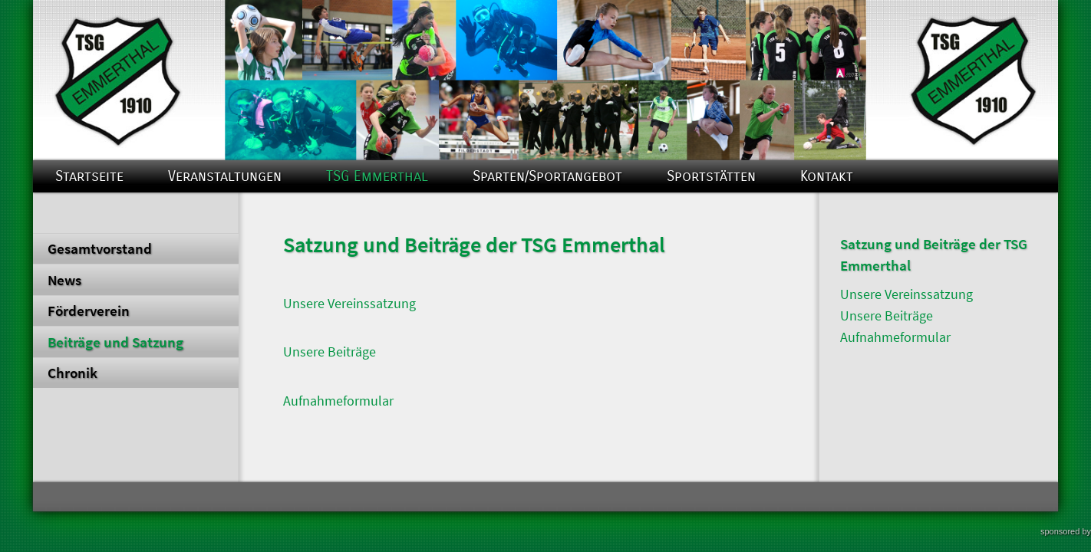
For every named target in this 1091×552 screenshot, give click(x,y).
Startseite (89, 176)
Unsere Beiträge (329, 351)
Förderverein (89, 310)
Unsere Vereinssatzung (349, 303)
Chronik (72, 372)
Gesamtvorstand (100, 248)
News (64, 280)
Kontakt (826, 176)
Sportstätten (711, 176)
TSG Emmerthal (377, 176)
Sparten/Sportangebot (547, 176)
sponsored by (1065, 531)
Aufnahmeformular (338, 401)
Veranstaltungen (225, 176)
